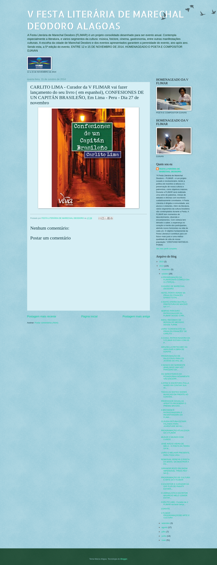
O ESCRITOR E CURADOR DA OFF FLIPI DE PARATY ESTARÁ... (175, 486)
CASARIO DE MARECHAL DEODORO (173, 287)
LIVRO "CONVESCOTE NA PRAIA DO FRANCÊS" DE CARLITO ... (174, 331)
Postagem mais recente (41, 316)
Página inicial (89, 316)
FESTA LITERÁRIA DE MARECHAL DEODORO (170, 170)
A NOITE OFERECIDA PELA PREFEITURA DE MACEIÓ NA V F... (174, 304)
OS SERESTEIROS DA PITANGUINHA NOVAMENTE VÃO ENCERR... (175, 376)
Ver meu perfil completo (166, 248)
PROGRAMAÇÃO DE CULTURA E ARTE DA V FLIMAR (175, 478)
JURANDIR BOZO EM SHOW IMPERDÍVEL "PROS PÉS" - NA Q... (175, 470)
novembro (166, 269)
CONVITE (165, 509)
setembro (166, 523)
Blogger (123, 559)
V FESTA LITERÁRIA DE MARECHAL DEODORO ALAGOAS (105, 20)
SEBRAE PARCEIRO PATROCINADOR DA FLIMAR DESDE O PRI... (173, 313)
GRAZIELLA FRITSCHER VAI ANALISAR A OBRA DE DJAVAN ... (174, 349)
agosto (165, 527)
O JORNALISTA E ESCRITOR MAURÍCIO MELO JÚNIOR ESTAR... (174, 495)
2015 (161, 261)
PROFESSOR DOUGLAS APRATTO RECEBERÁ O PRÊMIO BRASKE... (173, 403)
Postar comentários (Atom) (46, 323)
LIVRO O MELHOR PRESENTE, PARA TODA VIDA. (175, 454)
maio (164, 540)
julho (164, 532)
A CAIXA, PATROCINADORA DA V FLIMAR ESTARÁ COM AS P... (175, 340)
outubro (165, 274)
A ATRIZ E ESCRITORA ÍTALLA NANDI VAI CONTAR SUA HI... (175, 385)
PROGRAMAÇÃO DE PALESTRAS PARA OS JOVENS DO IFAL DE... (172, 358)
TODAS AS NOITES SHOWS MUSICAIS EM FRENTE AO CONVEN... (174, 394)
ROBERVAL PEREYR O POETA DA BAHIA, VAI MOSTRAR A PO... (175, 461)
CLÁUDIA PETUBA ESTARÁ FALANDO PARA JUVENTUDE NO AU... (173, 423)
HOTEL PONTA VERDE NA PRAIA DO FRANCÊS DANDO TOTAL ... (173, 295)
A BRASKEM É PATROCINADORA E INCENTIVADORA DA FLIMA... (172, 413)
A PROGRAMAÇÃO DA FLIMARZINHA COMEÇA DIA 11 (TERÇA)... (175, 279)
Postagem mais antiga (136, 316)
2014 (161, 266)
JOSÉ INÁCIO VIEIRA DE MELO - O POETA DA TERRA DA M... (175, 446)
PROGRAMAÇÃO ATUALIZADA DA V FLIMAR (175, 431)
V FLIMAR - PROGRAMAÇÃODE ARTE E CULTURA (175, 515)
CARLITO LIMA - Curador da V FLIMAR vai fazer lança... (174, 503)
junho (164, 536)
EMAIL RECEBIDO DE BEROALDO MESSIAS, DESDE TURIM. (172, 322)
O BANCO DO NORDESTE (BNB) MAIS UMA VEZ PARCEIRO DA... (173, 367)
